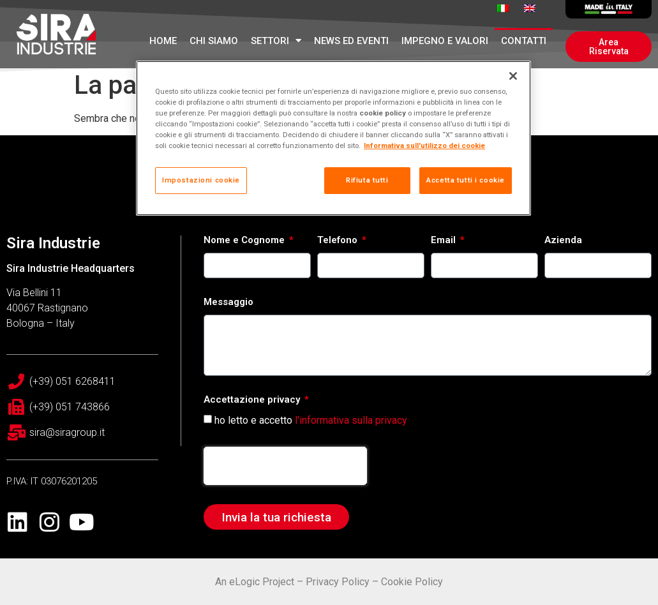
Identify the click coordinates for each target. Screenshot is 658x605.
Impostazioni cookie (201, 180)
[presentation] (285, 466)
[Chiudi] (513, 76)
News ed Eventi (351, 41)
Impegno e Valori (444, 41)
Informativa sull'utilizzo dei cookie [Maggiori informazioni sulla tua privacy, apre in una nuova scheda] (424, 145)
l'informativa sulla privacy (351, 420)
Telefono (338, 240)
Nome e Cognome (245, 240)
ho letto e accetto (310, 420)
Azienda (563, 240)
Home (163, 41)
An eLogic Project (254, 582)
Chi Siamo (214, 41)
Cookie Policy (412, 582)
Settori (276, 40)
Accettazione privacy (253, 400)
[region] (333, 138)
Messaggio (228, 302)
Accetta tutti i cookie (465, 180)
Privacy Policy (338, 582)
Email (444, 240)
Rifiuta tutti (367, 180)
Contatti (523, 41)
